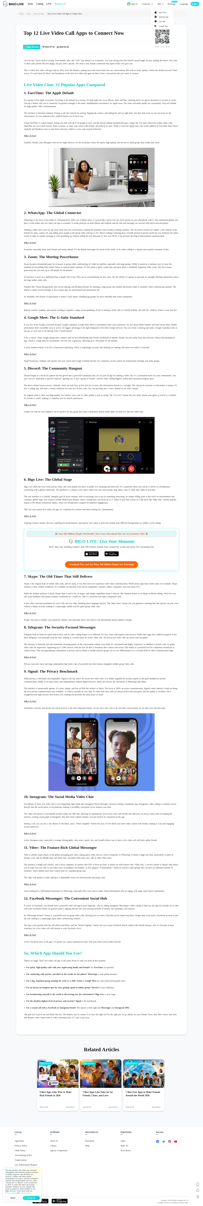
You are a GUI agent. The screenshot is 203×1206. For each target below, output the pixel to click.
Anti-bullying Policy (23, 1155)
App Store (162, 12)
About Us (54, 1141)
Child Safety (20, 1150)
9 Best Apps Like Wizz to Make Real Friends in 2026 (55, 1094)
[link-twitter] (163, 1141)
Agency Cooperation (58, 1150)
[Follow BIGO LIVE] (198, 1190)
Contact (53, 1146)
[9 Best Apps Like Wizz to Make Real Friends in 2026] (57, 1073)
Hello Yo (124, 1146)
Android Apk (163, 17)
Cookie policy (21, 1160)
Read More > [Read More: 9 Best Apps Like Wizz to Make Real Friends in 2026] (71, 1107)
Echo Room (126, 1150)
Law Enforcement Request (26, 1165)
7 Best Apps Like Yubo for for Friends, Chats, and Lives (98, 1094)
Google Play (163, 26)
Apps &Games (46, 1063)
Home (30, 4)
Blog (87, 1146)
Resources (59, 4)
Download (89, 1141)
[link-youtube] (175, 1141)
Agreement (19, 1141)
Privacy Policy (21, 1146)
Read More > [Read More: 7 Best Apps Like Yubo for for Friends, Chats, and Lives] (114, 1107)
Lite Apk (161, 22)
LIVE (48, 4)
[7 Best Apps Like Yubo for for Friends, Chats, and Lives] (100, 1073)
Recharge (171, 4)
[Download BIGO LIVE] (198, 1184)
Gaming (39, 4)
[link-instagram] (169, 1141)
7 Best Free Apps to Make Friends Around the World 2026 (143, 1094)
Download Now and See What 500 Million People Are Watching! (101, 564)
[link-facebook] (158, 1141)
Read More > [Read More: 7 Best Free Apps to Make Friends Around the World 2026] (157, 1107)
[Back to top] (198, 1197)
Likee (123, 1141)
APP (159, 4)
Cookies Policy (25, 1193)
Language (184, 4)
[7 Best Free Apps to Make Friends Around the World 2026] (143, 1073)
